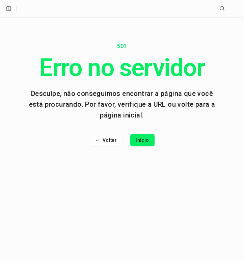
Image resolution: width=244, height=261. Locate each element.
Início (142, 140)
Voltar (106, 140)
